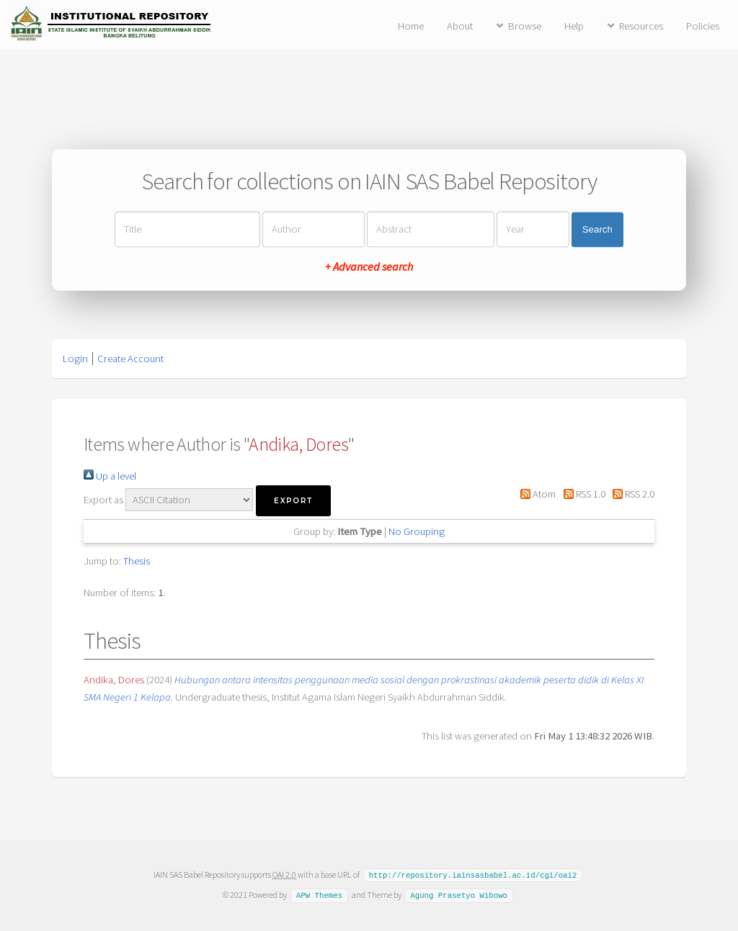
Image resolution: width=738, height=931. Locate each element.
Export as (103, 499)
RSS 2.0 (631, 493)
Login (75, 358)
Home (411, 25)
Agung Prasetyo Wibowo (458, 894)
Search (597, 229)
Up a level (110, 475)
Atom (535, 493)
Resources (641, 25)
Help (574, 25)
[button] (293, 500)
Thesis (136, 560)
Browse (524, 25)
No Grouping (416, 531)
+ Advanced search (369, 267)
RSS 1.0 (581, 493)
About (460, 25)
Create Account (130, 358)
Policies (702, 25)
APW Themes (319, 894)
